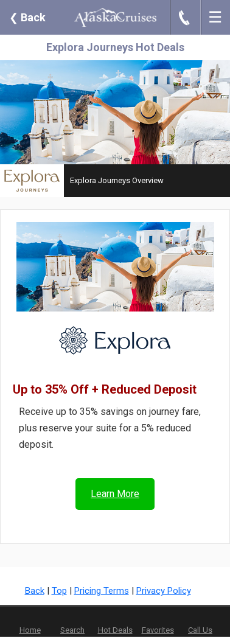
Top (59, 590)
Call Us (200, 630)
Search (72, 630)
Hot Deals (115, 630)
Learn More (115, 494)
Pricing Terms (101, 590)
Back (27, 17)
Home (30, 630)
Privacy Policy (163, 590)
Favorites (158, 622)
